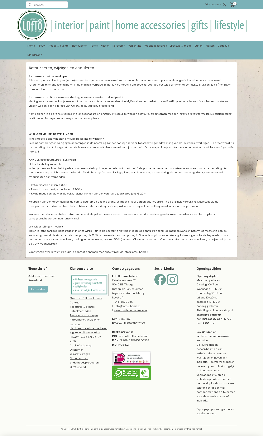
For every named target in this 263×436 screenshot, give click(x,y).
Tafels (94, 45)
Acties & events (59, 45)
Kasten (105, 45)
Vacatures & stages (82, 306)
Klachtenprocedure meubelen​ (88, 328)
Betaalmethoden (80, 311)
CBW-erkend (78, 367)
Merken (210, 45)
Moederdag (34, 55)
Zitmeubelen (79, 45)
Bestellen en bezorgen (84, 315)
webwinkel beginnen (163, 429)
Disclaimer (76, 349)
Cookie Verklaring (81, 345)
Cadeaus (223, 45)
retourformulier (199, 113)
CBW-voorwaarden (45, 243)
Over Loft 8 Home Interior (86, 298)
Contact (75, 302)
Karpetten (118, 45)
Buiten (199, 45)
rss (149, 429)
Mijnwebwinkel (194, 429)
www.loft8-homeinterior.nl (130, 310)
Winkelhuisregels (80, 354)
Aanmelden (38, 289)
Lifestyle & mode (181, 45)
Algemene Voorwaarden (85, 332)
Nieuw (41, 45)
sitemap (142, 429)
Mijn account (216, 4)
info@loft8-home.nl (136, 252)
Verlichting (134, 45)
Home (31, 45)
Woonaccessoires (155, 45)
